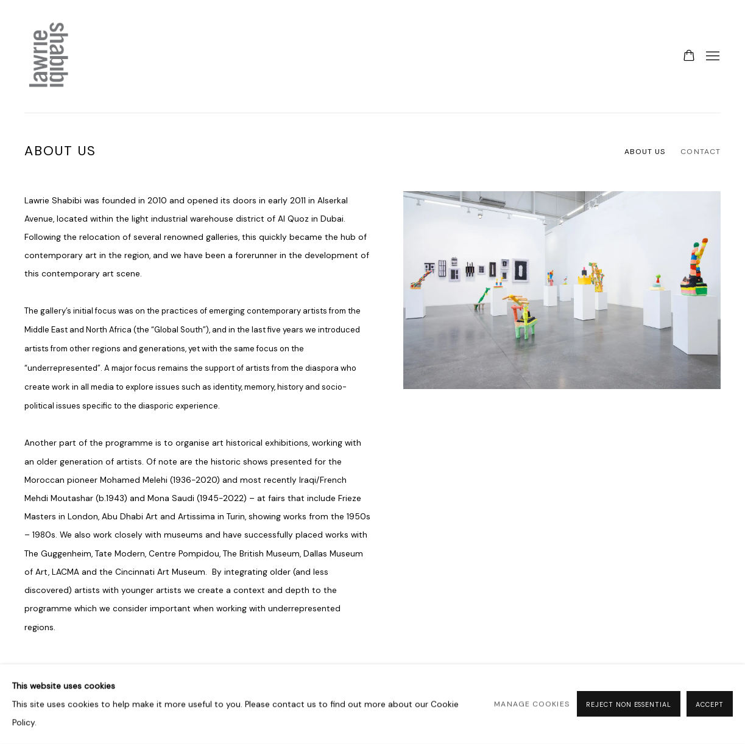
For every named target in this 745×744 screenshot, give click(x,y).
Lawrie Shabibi (48, 56)
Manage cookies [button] (531, 704)
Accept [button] (710, 705)
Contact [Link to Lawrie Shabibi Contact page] (700, 151)
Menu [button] (711, 56)
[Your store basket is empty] (689, 56)
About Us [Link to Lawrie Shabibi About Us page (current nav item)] (645, 151)
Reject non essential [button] (628, 705)
